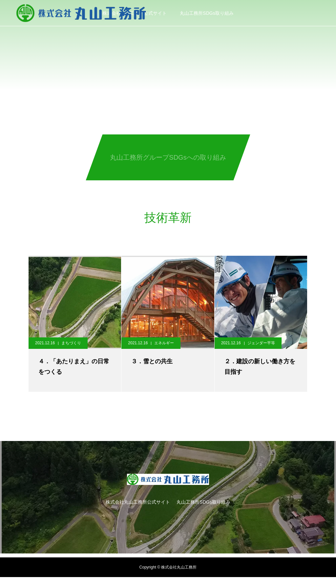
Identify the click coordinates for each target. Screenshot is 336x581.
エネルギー (164, 343)
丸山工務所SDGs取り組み (206, 13)
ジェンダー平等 (261, 343)
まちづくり (71, 343)
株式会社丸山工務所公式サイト (138, 502)
